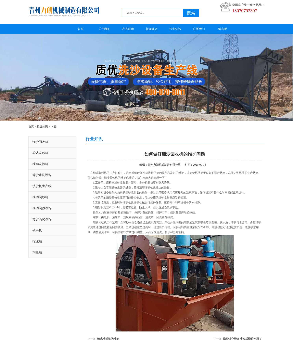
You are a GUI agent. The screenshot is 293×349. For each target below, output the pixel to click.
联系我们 (199, 29)
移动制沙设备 (41, 208)
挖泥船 (37, 241)
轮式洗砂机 (40, 153)
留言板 (222, 29)
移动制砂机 (40, 197)
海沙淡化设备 (41, 219)
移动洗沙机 (40, 164)
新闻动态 (152, 29)
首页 (81, 29)
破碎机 (37, 230)
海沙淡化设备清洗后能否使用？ (242, 338)
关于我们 (104, 29)
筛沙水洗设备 (41, 175)
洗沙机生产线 (41, 186)
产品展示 (128, 29)
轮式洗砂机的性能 (108, 338)
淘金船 (37, 252)
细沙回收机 (40, 142)
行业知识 (175, 29)
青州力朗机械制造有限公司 (164, 164)
